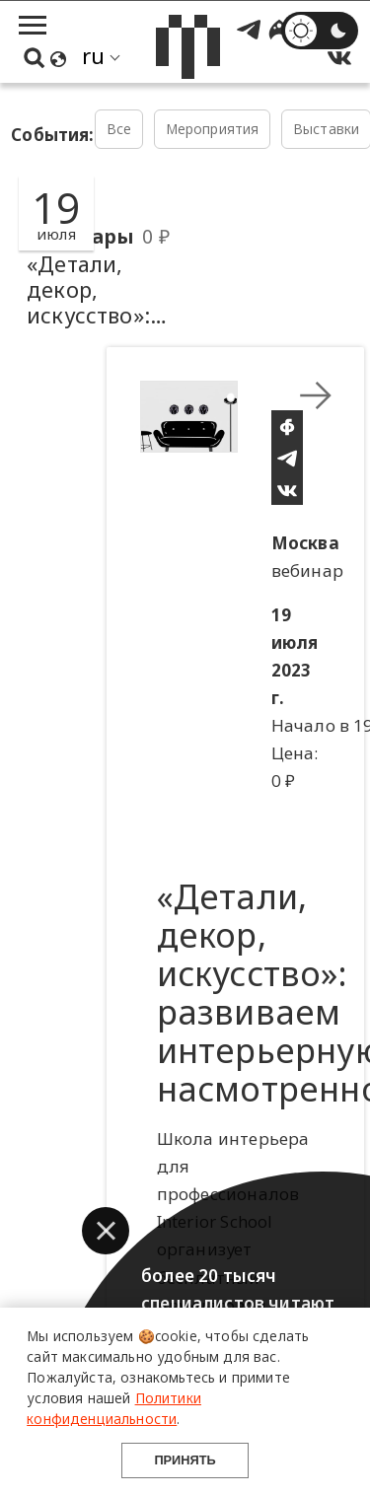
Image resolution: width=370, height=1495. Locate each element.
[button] (105, 1230)
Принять (184, 1460)
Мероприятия (212, 128)
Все (119, 128)
